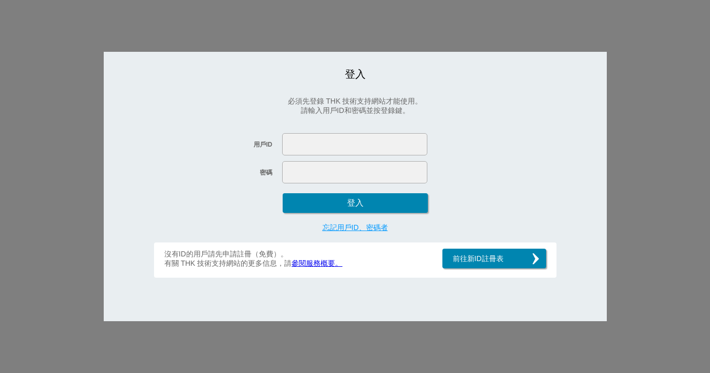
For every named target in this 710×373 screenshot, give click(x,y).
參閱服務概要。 (316, 263)
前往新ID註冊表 (478, 258)
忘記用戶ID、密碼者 (355, 227)
